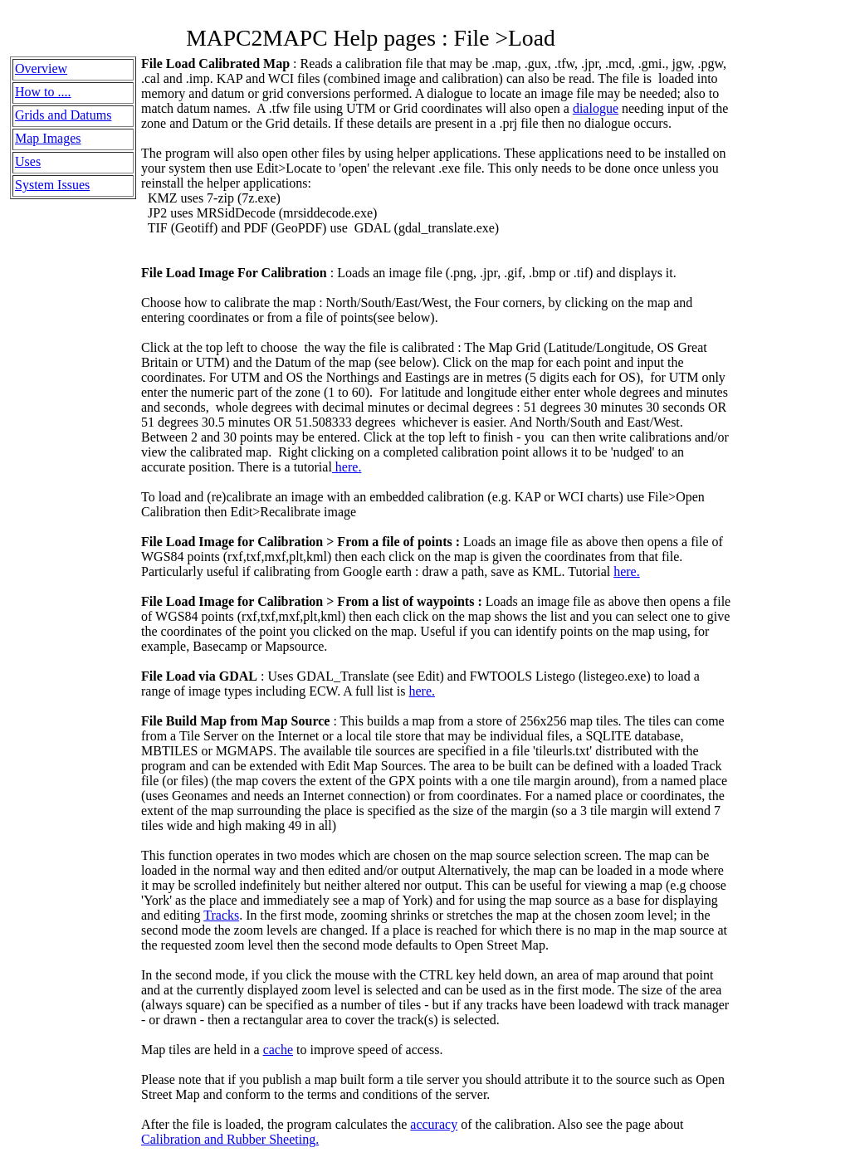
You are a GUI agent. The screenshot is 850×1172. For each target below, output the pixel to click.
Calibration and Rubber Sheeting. (230, 1139)
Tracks (221, 915)
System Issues (52, 185)
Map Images (48, 138)
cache (278, 1050)
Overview (41, 68)
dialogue (595, 108)
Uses (28, 161)
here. (347, 467)
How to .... (43, 92)
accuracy (433, 1124)
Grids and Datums (63, 115)
